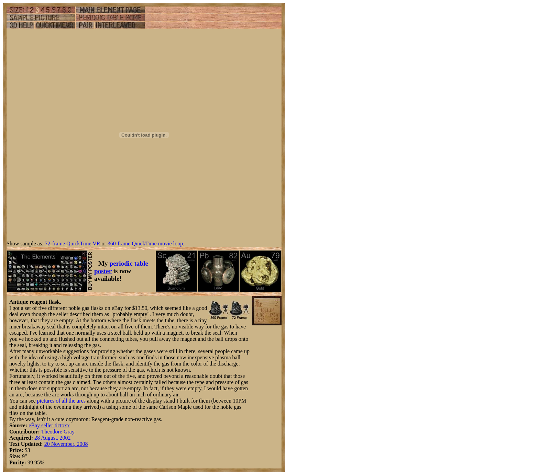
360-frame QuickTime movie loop (145, 243)
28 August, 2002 (52, 438)
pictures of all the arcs (61, 401)
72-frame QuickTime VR (72, 243)
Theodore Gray (58, 432)
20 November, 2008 (66, 444)
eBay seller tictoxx (49, 425)
